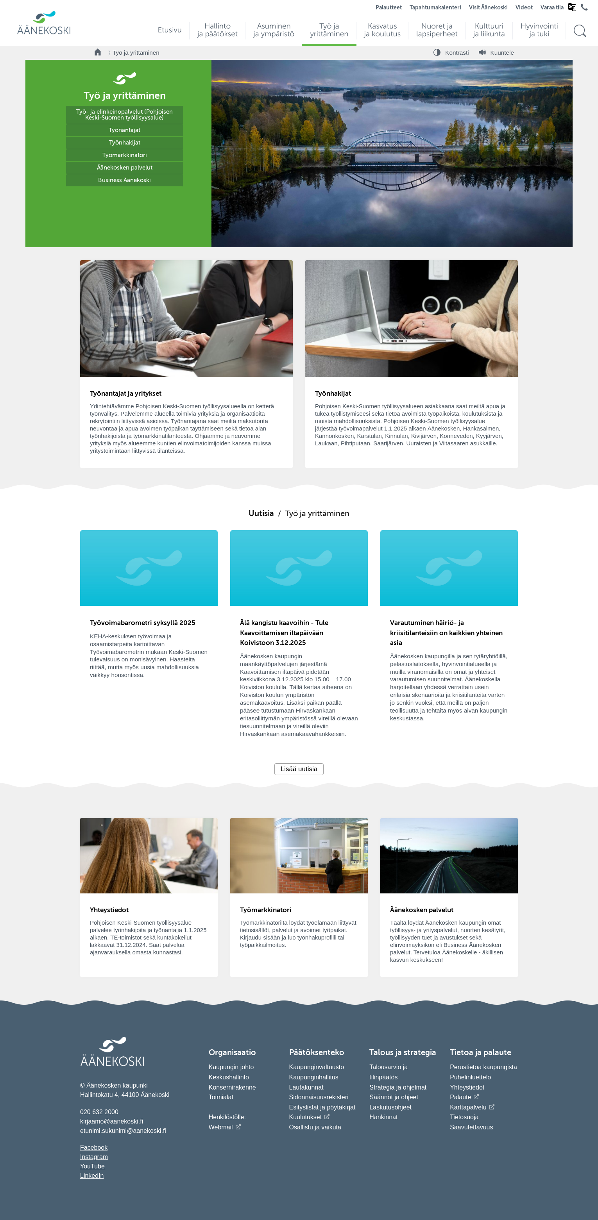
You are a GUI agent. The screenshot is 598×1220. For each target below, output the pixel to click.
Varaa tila (552, 8)
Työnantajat (124, 130)
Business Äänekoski (124, 180)
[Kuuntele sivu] (496, 53)
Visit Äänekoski (488, 8)
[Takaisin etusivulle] (98, 53)
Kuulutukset (305, 1117)
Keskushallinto (229, 1077)
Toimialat (221, 1097)
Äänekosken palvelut (124, 168)
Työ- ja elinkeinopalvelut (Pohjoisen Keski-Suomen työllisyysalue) (124, 115)
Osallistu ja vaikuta (315, 1127)
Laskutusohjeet (390, 1107)
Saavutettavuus (471, 1127)
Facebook (93, 1147)
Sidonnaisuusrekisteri (319, 1097)
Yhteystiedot (467, 1087)
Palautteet (389, 8)
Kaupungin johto (231, 1067)
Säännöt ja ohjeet (393, 1097)
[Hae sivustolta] (580, 31)
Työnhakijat (124, 143)
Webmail (221, 1127)
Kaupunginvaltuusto (316, 1067)
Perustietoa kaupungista (483, 1067)
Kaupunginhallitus (313, 1077)
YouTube (92, 1166)
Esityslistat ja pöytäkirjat (322, 1107)
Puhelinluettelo (470, 1077)
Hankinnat (384, 1117)
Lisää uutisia (299, 769)
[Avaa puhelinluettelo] (584, 9)
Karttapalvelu (468, 1107)
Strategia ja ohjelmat (397, 1087)
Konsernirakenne (232, 1087)
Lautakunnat (306, 1087)
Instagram (94, 1157)
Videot (524, 8)
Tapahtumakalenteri (435, 8)
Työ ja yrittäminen (136, 52)
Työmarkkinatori (124, 155)
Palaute (460, 1097)
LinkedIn (92, 1175)
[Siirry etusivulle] (44, 33)
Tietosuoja (464, 1117)
